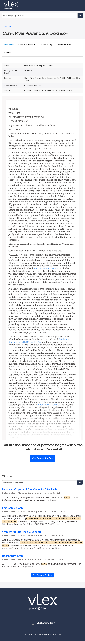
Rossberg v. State (13, 555)
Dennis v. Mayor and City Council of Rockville (29, 489)
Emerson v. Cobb (12, 508)
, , (40, 340)
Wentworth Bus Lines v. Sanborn (22, 531)
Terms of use (28, 634)
